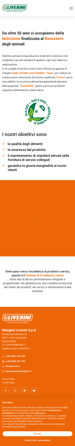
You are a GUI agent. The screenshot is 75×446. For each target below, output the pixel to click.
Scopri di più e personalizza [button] (37, 440)
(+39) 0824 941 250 (15, 361)
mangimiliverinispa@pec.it (18, 371)
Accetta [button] (37, 434)
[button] (71, 402)
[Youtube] (34, 390)
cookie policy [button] (39, 413)
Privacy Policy (8, 379)
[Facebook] (5, 390)
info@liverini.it (12, 366)
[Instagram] (15, 390)
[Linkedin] (24, 390)
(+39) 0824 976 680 (15, 356)
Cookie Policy (8, 382)
